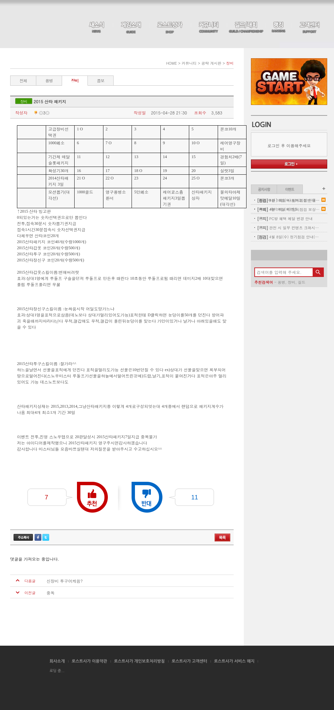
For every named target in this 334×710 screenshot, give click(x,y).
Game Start (289, 81)
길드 (301, 282)
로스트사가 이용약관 (89, 661)
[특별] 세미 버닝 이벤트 (277, 209)
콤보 (100, 80)
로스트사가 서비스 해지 (234, 661)
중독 (50, 593)
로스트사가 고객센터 (189, 661)
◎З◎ (41, 112)
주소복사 (23, 537)
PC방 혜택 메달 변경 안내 (285, 218)
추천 (92, 497)
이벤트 (290, 189)
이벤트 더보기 (323, 188)
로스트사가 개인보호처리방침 (139, 661)
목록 (222, 537)
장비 (75, 80)
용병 (49, 80)
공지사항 (264, 189)
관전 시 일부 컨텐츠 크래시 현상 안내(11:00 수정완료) (288, 228)
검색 (318, 272)
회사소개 (57, 661)
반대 (147, 497)
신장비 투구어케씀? (64, 581)
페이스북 (38, 537)
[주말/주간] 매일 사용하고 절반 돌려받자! (288, 200)
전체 (23, 80)
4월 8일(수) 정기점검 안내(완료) (288, 237)
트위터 (45, 537)
